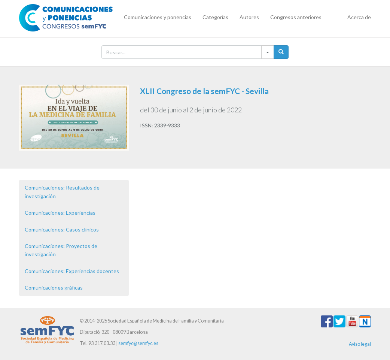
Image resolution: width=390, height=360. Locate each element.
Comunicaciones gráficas (54, 287)
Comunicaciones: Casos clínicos (62, 229)
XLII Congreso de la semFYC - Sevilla (204, 91)
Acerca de (359, 17)
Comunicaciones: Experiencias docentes (72, 271)
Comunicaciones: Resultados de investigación (62, 191)
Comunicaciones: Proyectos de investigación (61, 250)
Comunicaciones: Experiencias (60, 212)
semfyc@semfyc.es (138, 343)
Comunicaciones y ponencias (157, 17)
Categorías (215, 17)
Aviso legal (360, 344)
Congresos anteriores (296, 17)
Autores (249, 17)
